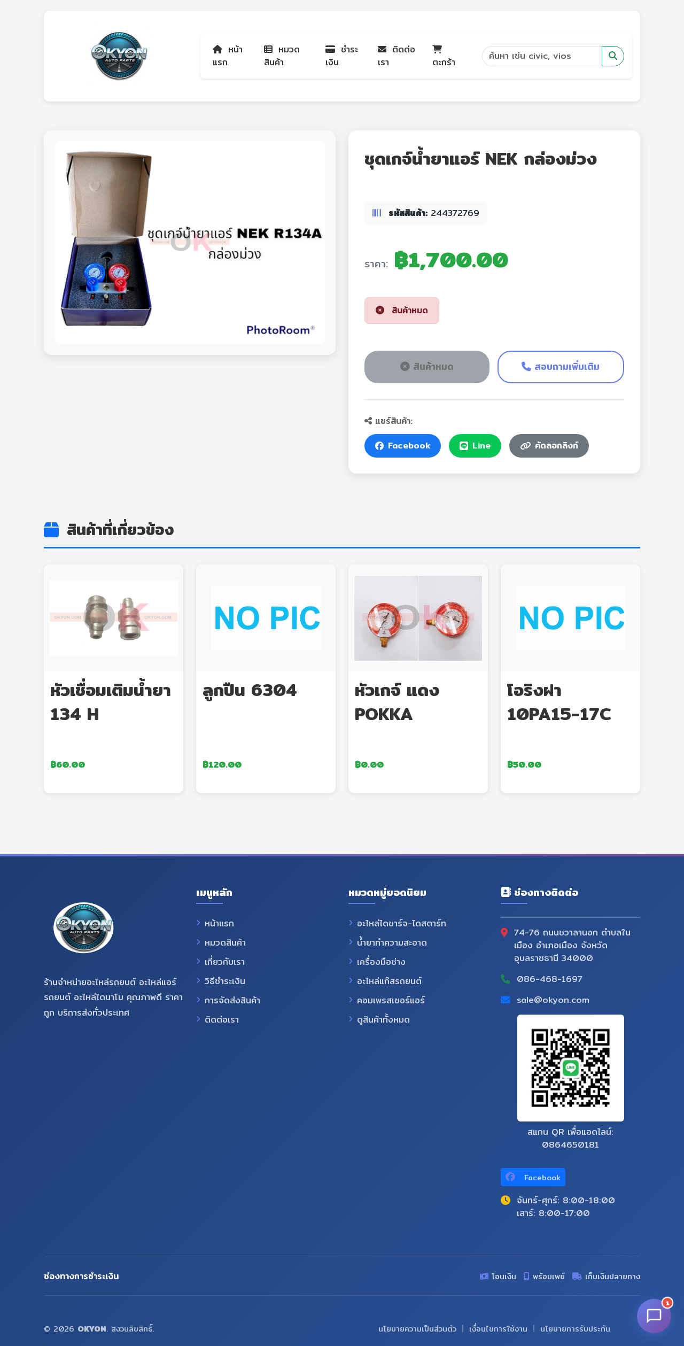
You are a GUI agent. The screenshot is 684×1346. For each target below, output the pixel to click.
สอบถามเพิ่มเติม (561, 366)
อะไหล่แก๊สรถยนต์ (385, 981)
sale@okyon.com (553, 1000)
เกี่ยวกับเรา (220, 962)
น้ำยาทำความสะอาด (387, 943)
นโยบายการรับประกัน (575, 1329)
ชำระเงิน (341, 56)
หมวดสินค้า (282, 56)
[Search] (542, 56)
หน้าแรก (228, 56)
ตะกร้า (443, 57)
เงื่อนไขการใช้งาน (498, 1329)
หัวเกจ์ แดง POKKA (397, 701)
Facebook (402, 445)
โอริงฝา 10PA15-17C (559, 701)
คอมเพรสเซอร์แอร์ (386, 1000)
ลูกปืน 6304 (250, 689)
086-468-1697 (549, 979)
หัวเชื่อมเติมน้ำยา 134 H (110, 701)
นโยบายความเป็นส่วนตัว (417, 1329)
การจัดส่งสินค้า (228, 1000)
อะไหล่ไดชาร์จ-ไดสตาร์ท (397, 923)
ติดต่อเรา (396, 56)
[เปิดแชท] (654, 1316)
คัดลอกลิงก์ (549, 445)
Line (475, 445)
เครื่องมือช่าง (377, 962)
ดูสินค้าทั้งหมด (379, 1020)
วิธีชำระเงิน (220, 981)
